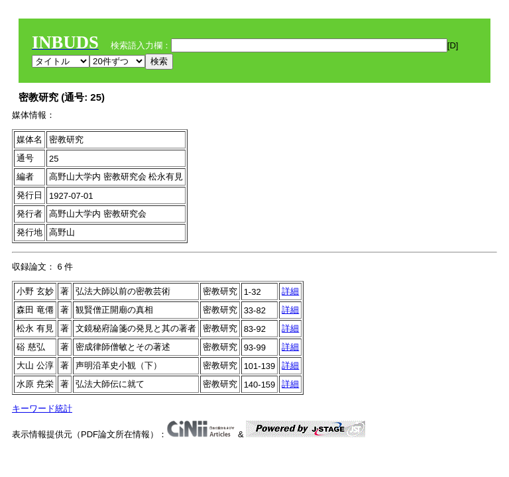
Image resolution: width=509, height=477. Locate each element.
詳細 (290, 291)
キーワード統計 (42, 408)
